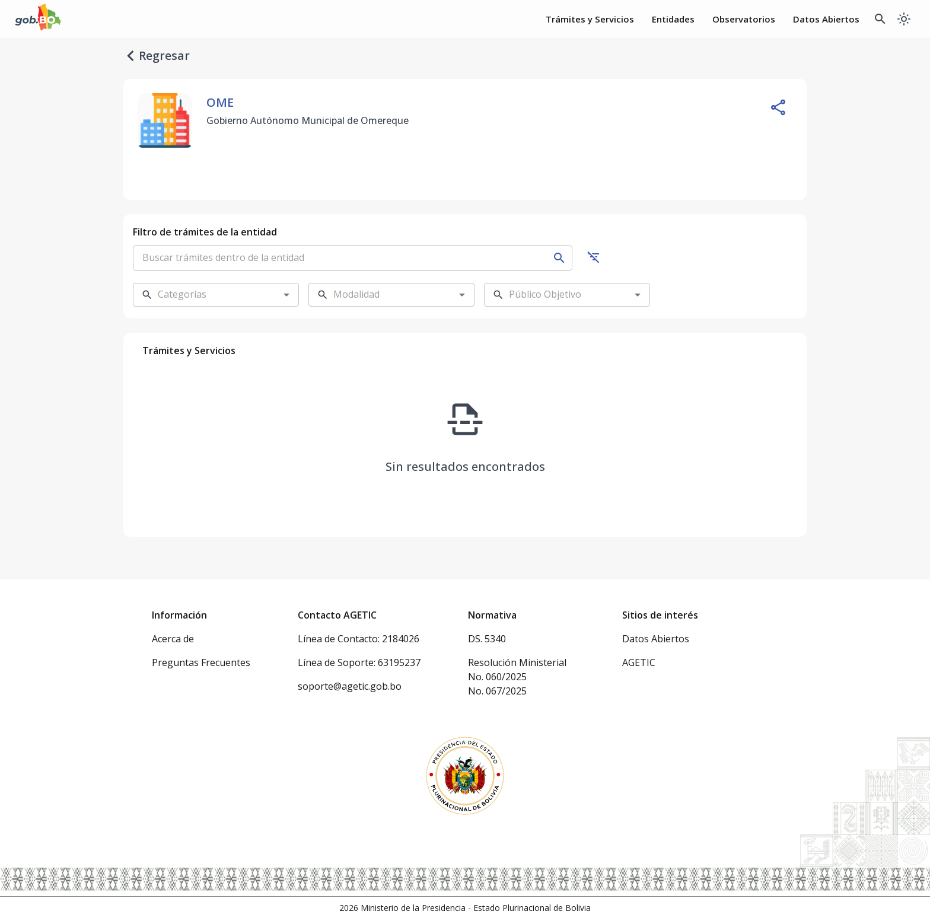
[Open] (286, 294)
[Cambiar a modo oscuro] (904, 19)
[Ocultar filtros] (594, 257)
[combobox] (206, 294)
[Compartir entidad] (778, 107)
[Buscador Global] (880, 19)
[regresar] (130, 56)
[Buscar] (559, 258)
